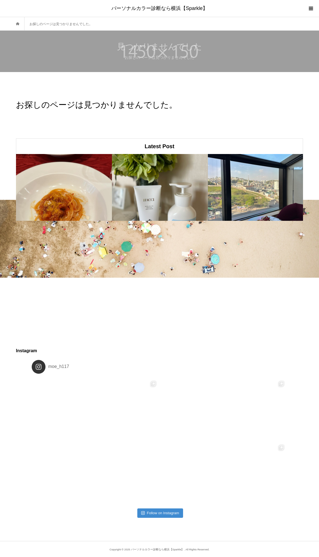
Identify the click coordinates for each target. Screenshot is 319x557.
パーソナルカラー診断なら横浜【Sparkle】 (159, 8)
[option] (64, 187)
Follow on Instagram (160, 513)
